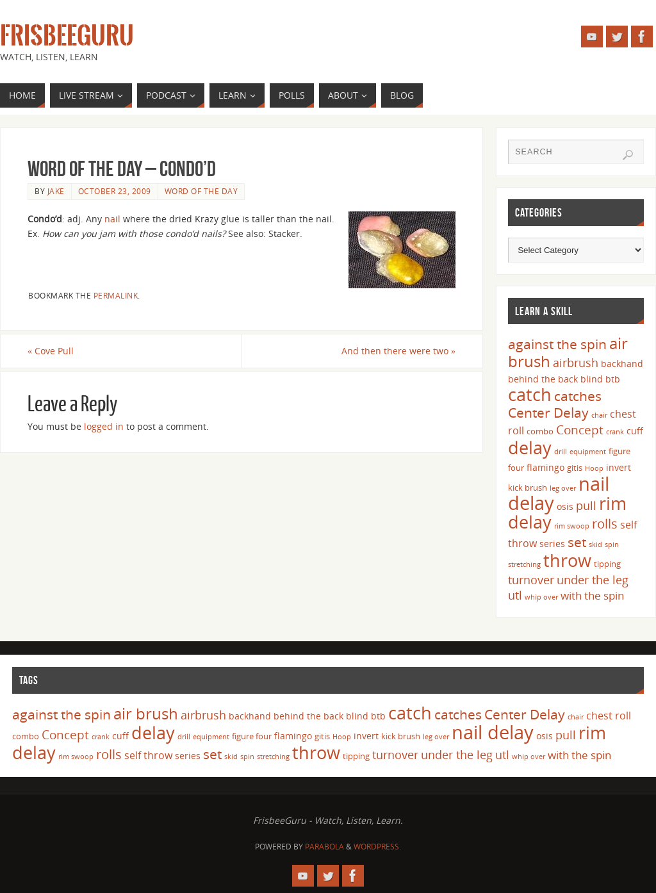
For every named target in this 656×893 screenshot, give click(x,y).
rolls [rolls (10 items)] (605, 523)
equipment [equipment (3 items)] (588, 451)
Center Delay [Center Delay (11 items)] (548, 413)
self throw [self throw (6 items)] (148, 755)
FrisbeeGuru (67, 36)
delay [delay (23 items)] (530, 447)
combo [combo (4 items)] (540, 431)
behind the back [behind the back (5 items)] (543, 379)
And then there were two (398, 351)
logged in (104, 426)
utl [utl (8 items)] (515, 595)
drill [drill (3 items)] (560, 451)
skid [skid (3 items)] (595, 544)
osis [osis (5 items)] (565, 506)
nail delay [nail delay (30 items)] (493, 732)
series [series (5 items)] (552, 543)
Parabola (324, 846)
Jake (56, 191)
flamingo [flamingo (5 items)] (545, 467)
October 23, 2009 (114, 191)
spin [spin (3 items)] (612, 544)
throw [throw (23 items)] (567, 560)
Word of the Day (201, 191)
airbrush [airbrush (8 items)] (575, 362)
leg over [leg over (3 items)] (563, 488)
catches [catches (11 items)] (578, 396)
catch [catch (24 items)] (530, 394)
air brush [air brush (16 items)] (145, 713)
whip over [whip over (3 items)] (541, 597)
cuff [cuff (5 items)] (635, 431)
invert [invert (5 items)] (618, 467)
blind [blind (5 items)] (591, 379)
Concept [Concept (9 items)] (579, 430)
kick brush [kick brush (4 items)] (527, 487)
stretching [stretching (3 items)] (524, 564)
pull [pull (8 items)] (586, 505)
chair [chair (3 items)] (599, 415)
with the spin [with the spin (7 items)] (592, 595)
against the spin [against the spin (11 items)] (557, 344)
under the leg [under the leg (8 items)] (592, 579)
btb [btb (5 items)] (612, 379)
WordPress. (377, 846)
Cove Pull (51, 351)
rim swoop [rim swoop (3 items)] (571, 525)
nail (112, 219)
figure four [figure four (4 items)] (252, 736)
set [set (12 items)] (577, 541)
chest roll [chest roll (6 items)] (608, 716)
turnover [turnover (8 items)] (531, 579)
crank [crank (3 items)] (615, 431)
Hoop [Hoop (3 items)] (594, 468)
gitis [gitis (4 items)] (574, 467)
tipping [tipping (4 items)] (607, 563)
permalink (116, 295)
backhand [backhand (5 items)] (622, 363)
